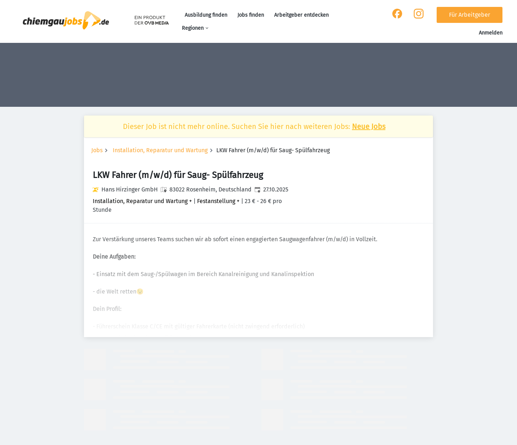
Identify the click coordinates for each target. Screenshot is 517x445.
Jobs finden (250, 15)
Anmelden (490, 33)
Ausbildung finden (206, 15)
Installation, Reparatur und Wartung (160, 150)
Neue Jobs (368, 126)
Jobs (97, 150)
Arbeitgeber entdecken (301, 15)
